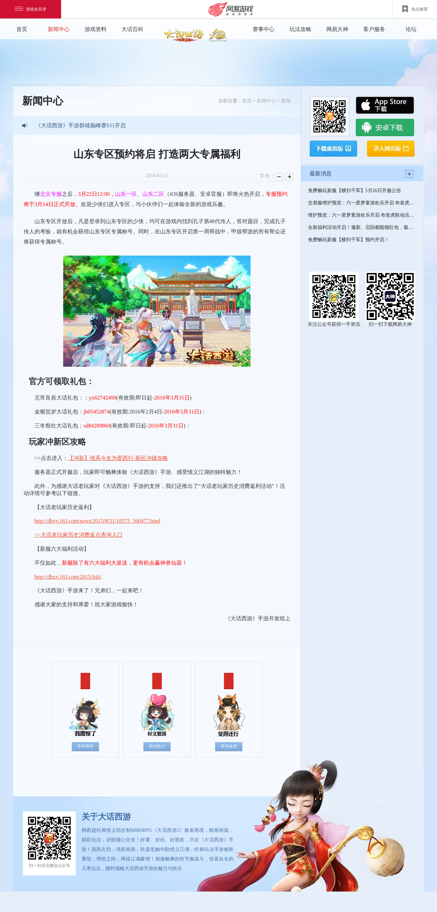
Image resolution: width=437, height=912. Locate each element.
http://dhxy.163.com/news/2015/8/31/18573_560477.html (97, 521)
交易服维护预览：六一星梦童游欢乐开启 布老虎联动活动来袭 (362, 202)
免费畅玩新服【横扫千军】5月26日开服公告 (354, 190)
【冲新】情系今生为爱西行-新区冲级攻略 (118, 458)
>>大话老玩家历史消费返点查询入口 (78, 535)
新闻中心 (59, 29)
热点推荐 (415, 8)
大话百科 (132, 29)
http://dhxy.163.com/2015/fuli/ (67, 577)
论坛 (411, 29)
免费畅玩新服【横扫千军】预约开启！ (348, 239)
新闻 (286, 100)
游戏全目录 (30, 9)
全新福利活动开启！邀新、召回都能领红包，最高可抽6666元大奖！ (362, 227)
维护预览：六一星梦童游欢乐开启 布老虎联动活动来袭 (362, 215)
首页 (21, 29)
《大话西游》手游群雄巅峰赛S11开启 (81, 125)
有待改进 (229, 746)
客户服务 (374, 29)
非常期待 (85, 746)
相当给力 (157, 746)
